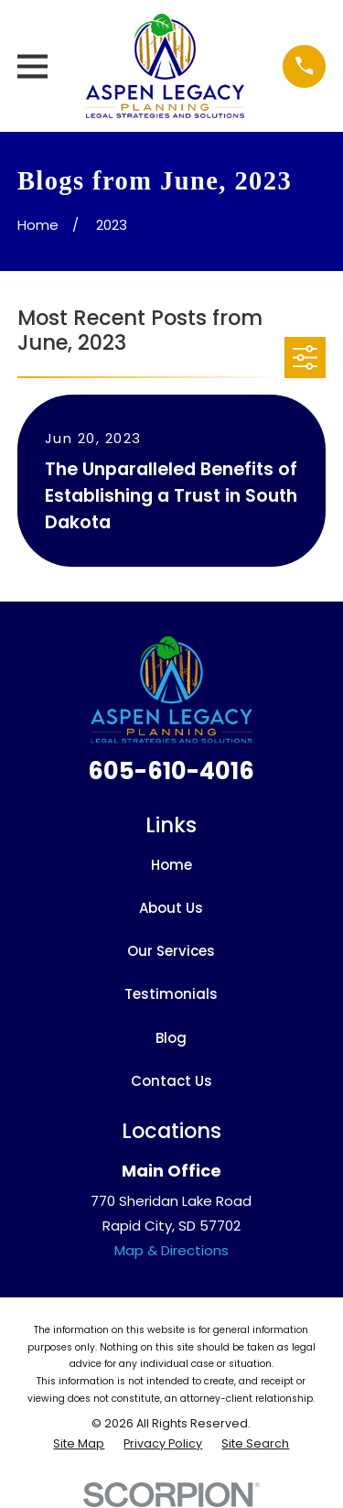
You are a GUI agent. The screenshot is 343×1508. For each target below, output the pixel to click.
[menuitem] (78, 1444)
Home (171, 864)
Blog (171, 1037)
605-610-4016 (171, 770)
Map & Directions (171, 1250)
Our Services (171, 950)
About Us (171, 907)
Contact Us (171, 1080)
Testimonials (171, 994)
